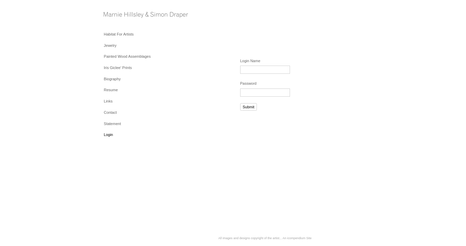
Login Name (250, 61)
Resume (111, 90)
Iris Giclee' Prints (118, 68)
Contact (110, 112)
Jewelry (110, 45)
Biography (112, 79)
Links (108, 101)
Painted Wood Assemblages (127, 56)
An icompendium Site (296, 238)
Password (248, 83)
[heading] (121, 15)
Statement (112, 124)
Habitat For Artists (118, 34)
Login (108, 135)
